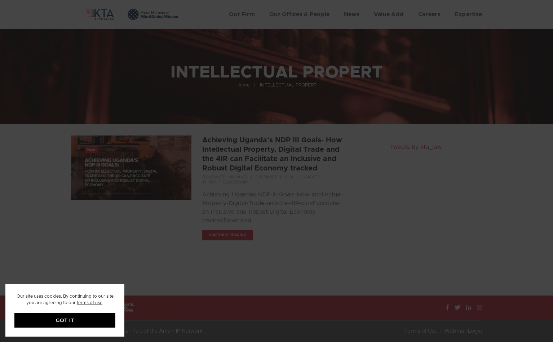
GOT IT (65, 320)
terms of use (89, 303)
